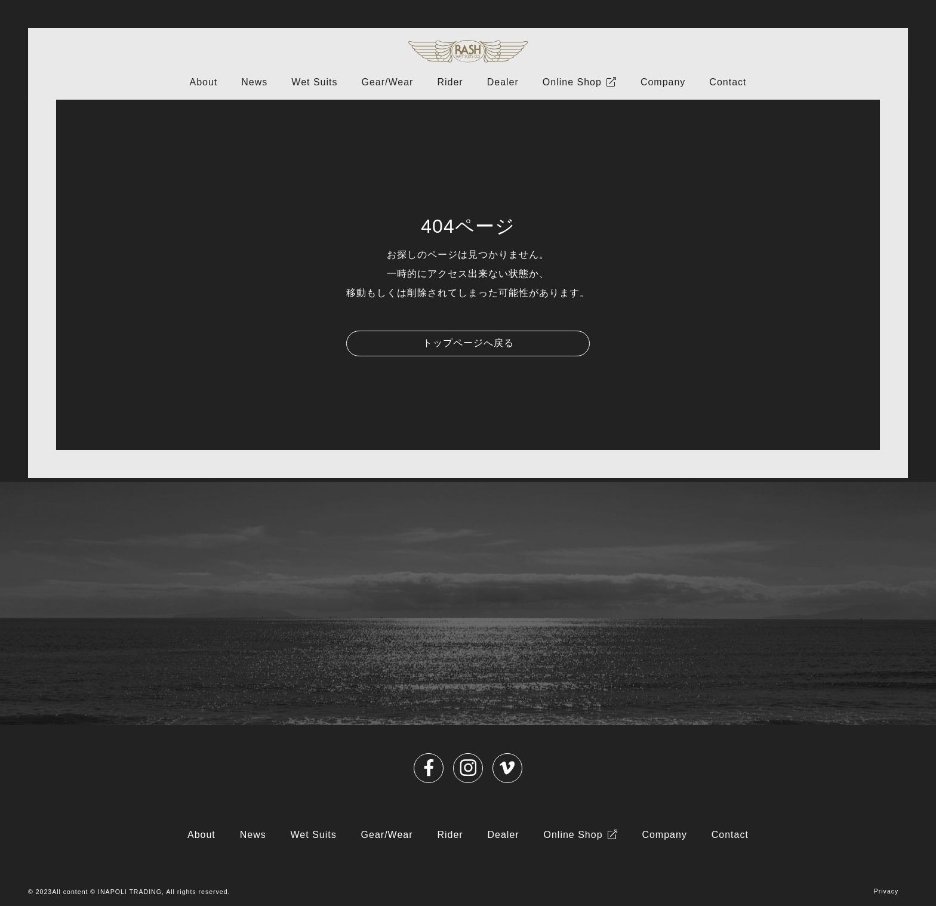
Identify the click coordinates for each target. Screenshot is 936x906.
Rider (450, 82)
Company (663, 82)
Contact (727, 82)
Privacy (886, 891)
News (254, 82)
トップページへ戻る (468, 343)
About (203, 82)
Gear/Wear (387, 82)
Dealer (503, 82)
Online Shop (572, 82)
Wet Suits (314, 82)
